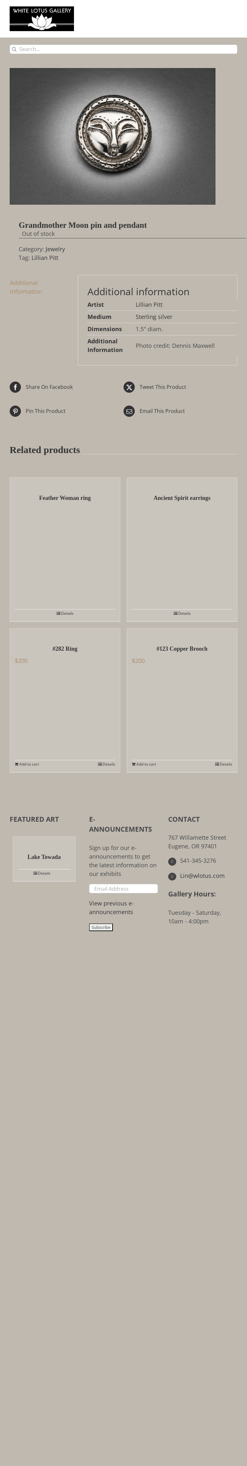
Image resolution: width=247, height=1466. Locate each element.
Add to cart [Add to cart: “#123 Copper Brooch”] (146, 764)
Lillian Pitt (45, 257)
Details (67, 613)
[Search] (14, 49)
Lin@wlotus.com (196, 875)
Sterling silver (154, 317)
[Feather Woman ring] (65, 482)
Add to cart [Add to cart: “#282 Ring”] (29, 764)
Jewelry (55, 249)
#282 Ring (65, 649)
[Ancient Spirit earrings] (182, 482)
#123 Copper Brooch (182, 649)
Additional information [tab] (26, 287)
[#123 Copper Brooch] (182, 633)
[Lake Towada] (44, 841)
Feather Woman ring (65, 498)
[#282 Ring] (65, 633)
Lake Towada (44, 857)
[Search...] (123, 49)
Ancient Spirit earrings (182, 498)
